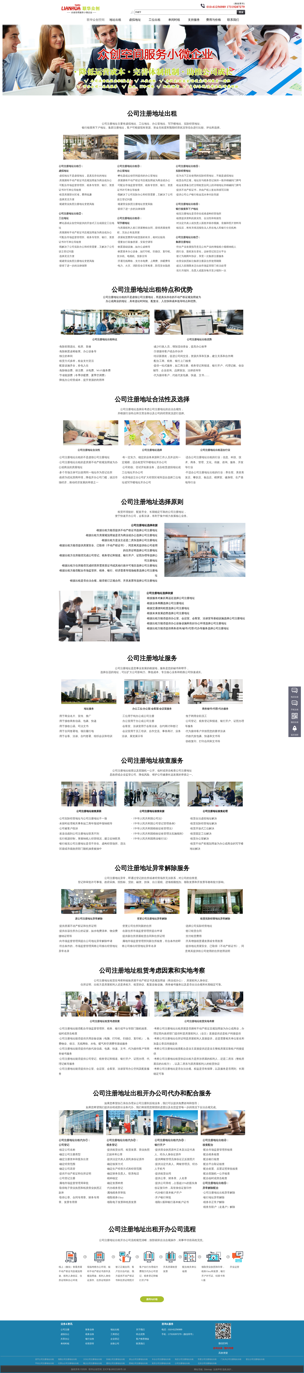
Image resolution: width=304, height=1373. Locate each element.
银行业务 (89, 1339)
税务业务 (89, 1334)
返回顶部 (294, 735)
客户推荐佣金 (142, 1339)
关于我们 (140, 1329)
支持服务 (194, 19)
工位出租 (154, 19)
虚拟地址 (135, 19)
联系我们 (233, 19)
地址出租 (115, 19)
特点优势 (140, 1334)
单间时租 (174, 19)
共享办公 (65, 1339)
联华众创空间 (96, 19)
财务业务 (89, 1329)
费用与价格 (213, 19)
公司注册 (65, 1329)
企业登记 (114, 1339)
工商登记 (114, 1334)
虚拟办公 (65, 1334)
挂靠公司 (114, 1343)
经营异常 (89, 1343)
